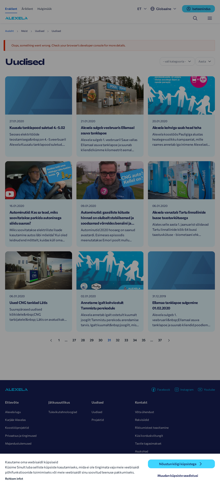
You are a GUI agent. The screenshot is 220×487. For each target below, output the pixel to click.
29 (93, 339)
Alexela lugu (13, 412)
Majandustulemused (18, 443)
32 (119, 339)
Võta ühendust (144, 412)
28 (84, 339)
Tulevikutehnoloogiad (62, 412)
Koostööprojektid (17, 427)
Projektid (98, 419)
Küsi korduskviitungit (149, 435)
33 (127, 339)
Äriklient (27, 8)
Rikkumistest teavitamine (152, 427)
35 (145, 339)
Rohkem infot (14, 478)
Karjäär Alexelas (15, 419)
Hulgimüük (44, 8)
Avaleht (9, 30)
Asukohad (141, 451)
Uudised (97, 412)
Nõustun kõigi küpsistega (177, 464)
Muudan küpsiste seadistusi (177, 476)
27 (75, 339)
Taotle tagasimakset (148, 443)
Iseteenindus (198, 9)
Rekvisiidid (142, 419)
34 (136, 339)
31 (110, 339)
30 (101, 339)
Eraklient (11, 8)
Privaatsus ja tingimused (20, 435)
